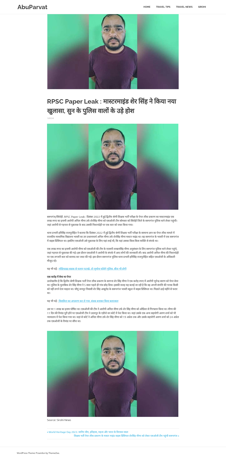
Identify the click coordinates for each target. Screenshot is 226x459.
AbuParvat (32, 7)
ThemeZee (53, 452)
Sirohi (202, 7)
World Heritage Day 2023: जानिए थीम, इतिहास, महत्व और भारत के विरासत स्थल (88, 431)
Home (146, 7)
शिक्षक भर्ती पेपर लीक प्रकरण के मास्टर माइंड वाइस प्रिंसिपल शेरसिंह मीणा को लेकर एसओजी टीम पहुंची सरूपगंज (125, 435)
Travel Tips (163, 7)
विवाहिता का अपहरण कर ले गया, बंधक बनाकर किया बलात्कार (88, 300)
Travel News (184, 7)
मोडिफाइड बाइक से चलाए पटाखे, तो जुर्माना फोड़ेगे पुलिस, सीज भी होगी (92, 268)
